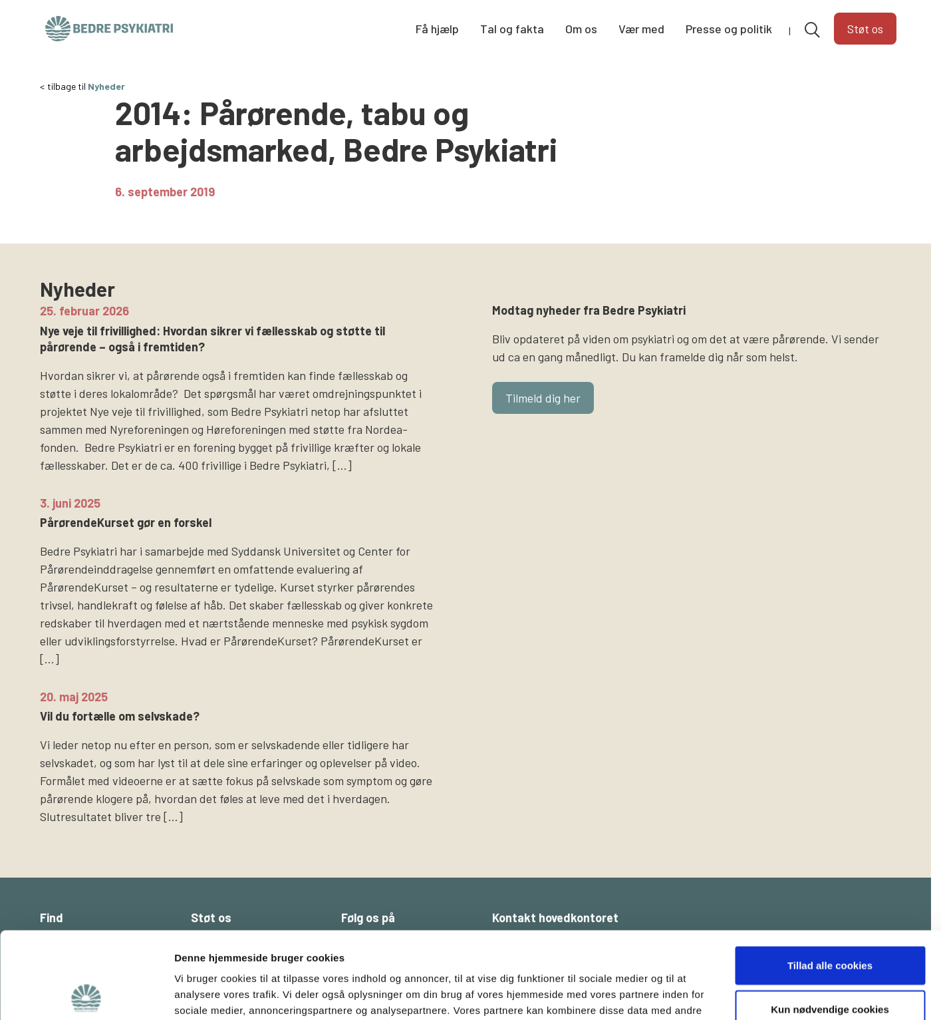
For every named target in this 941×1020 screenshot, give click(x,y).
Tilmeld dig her (543, 398)
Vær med (641, 28)
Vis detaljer (691, 993)
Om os (581, 28)
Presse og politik (729, 28)
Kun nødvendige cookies (830, 922)
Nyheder (106, 86)
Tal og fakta (512, 28)
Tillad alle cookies (830, 878)
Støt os (865, 28)
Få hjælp (437, 28)
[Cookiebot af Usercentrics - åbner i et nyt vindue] (86, 994)
